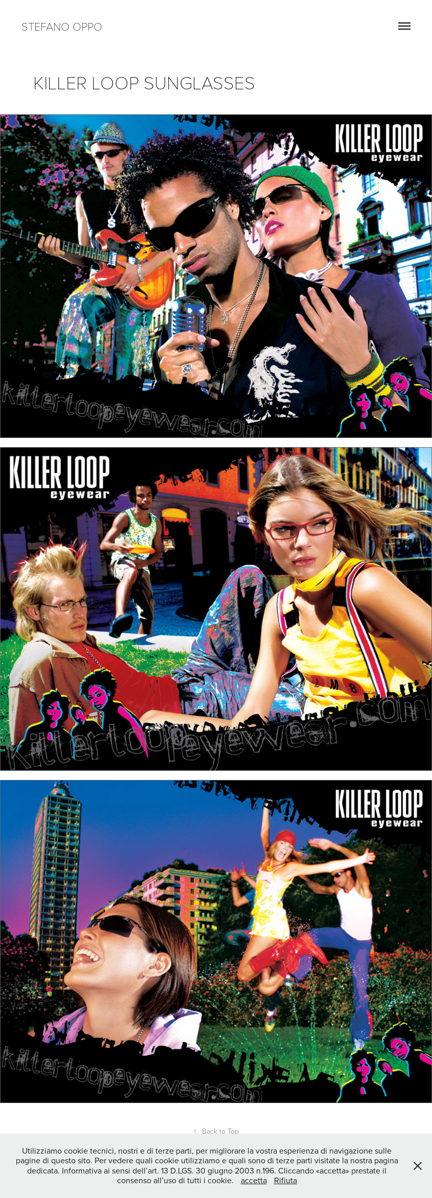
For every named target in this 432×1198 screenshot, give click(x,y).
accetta (254, 1180)
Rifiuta (285, 1180)
